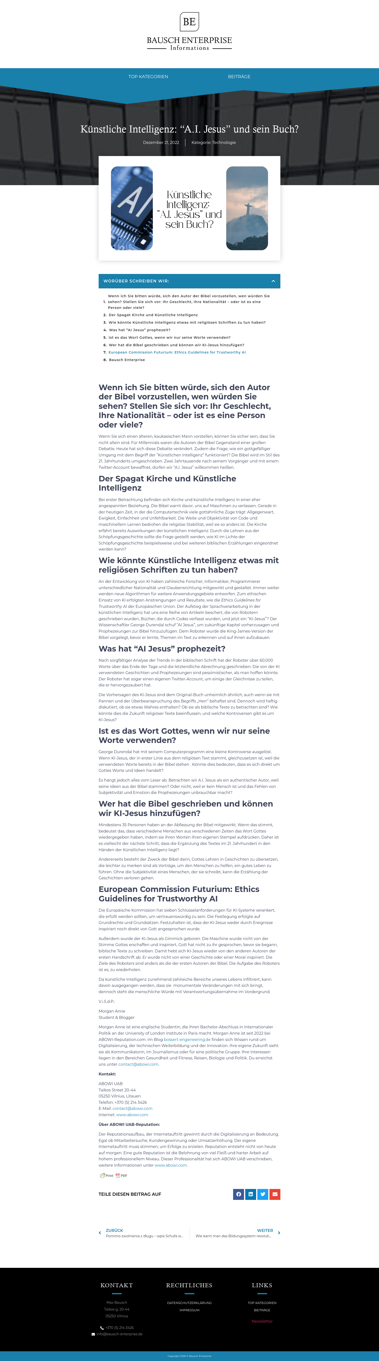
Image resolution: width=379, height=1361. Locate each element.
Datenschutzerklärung (189, 1303)
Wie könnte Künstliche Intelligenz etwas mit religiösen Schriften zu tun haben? (187, 322)
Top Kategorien (148, 76)
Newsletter (262, 1321)
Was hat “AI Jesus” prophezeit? (140, 330)
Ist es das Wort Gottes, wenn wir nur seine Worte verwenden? (170, 337)
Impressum (189, 1310)
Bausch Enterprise (127, 360)
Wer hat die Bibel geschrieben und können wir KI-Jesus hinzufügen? (177, 345)
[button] (274, 281)
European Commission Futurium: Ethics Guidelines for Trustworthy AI (177, 352)
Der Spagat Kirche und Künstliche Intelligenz (153, 315)
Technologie (224, 142)
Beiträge (239, 76)
